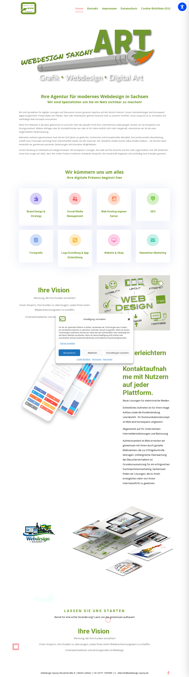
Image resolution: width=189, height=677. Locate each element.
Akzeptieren (69, 352)
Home (79, 8)
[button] (128, 319)
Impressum (96, 359)
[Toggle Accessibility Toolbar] (182, 6)
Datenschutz (128, 8)
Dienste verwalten (67, 343)
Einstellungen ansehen (117, 352)
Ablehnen (92, 352)
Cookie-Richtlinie (84, 359)
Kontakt (92, 8)
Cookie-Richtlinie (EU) (155, 8)
